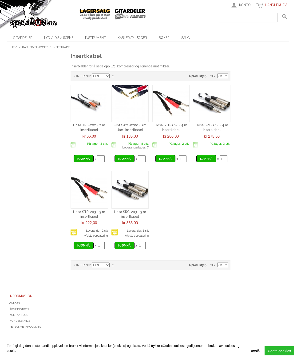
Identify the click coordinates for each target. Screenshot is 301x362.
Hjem (13, 47)
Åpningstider (19, 309)
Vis (212, 76)
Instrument (95, 38)
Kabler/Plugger (132, 38)
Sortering (81, 76)
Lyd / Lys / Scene (58, 38)
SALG (185, 38)
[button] (7, 356)
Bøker (164, 38)
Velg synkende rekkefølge (113, 76)
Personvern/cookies (25, 326)
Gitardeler (22, 38)
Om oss (14, 303)
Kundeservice (19, 320)
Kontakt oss (18, 315)
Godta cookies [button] (279, 351)
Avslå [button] (255, 351)
